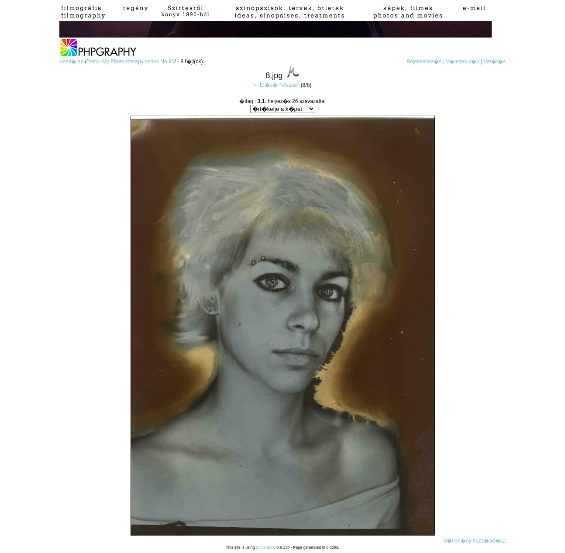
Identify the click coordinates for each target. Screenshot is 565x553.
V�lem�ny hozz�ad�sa (474, 541)
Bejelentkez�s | (425, 61)
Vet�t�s (495, 61)
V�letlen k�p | (464, 61)
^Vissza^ (289, 85)
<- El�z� (266, 85)
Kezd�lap (72, 61)
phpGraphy (266, 547)
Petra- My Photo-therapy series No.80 (130, 61)
